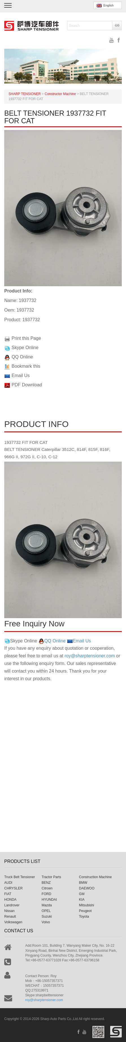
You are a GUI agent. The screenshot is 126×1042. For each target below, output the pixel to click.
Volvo (46, 922)
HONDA (10, 900)
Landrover (11, 905)
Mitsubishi (86, 905)
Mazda (47, 905)
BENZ (46, 883)
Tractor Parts (51, 877)
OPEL (46, 911)
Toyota (84, 916)
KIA (81, 900)
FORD (46, 894)
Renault (10, 916)
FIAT (7, 894)
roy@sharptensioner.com (89, 655)
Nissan (9, 911)
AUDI (8, 883)
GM (81, 894)
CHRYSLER (13, 888)
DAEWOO (87, 888)
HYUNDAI (49, 900)
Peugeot (85, 911)
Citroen (47, 888)
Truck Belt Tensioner (19, 877)
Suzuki (47, 916)
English (105, 5)
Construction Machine (95, 877)
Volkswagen (13, 922)
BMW (83, 883)
